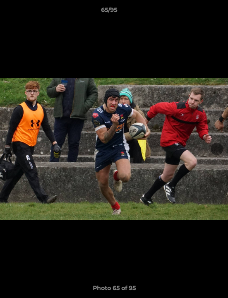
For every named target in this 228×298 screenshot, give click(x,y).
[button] (198, 12)
